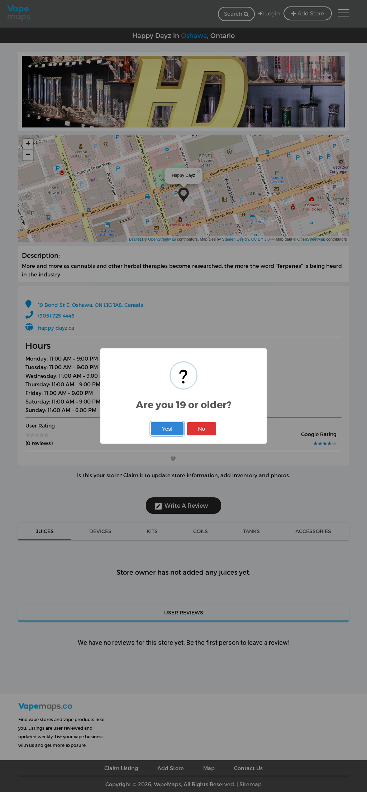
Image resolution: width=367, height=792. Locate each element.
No (201, 429)
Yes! (167, 429)
